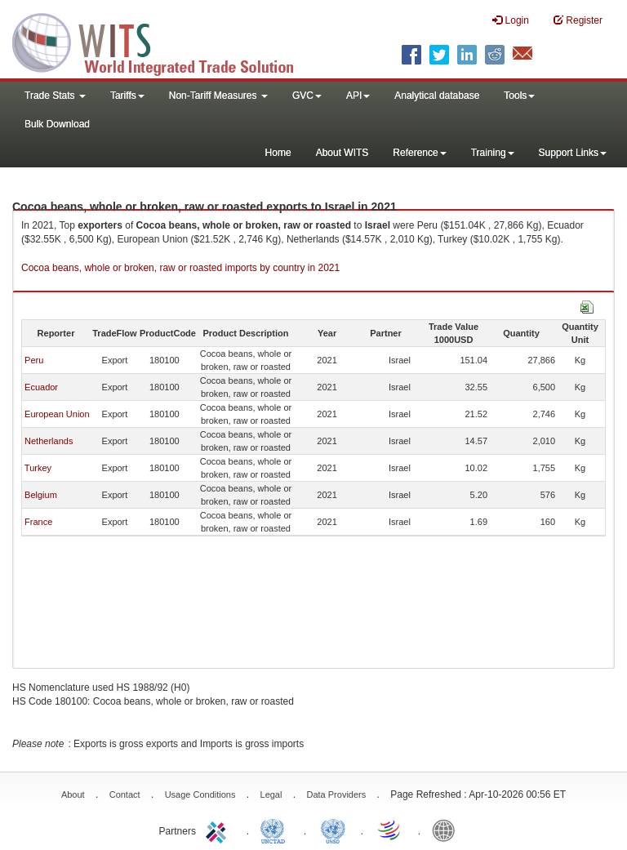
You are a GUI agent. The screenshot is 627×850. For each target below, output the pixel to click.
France (38, 522)
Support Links (573, 152)
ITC (218, 829)
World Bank (447, 829)
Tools (519, 95)
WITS (163, 41)
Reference (419, 152)
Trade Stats (55, 95)
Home (278, 152)
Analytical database (436, 95)
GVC (307, 95)
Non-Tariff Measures (218, 95)
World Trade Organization (390, 829)
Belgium (40, 495)
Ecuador (41, 387)
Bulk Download (57, 124)
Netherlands (48, 441)
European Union (57, 414)
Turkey (37, 468)
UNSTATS (333, 829)
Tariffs (127, 95)
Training (492, 152)
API (358, 95)
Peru (33, 360)
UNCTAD (276, 829)
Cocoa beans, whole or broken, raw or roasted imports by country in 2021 (180, 268)
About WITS (342, 152)
